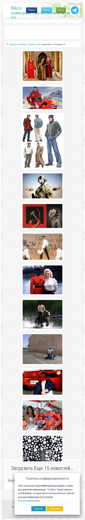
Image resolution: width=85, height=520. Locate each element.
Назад (12, 480)
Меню (47, 10)
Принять (38, 508)
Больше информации (29, 500)
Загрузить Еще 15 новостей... (42, 468)
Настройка (55, 508)
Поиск (31, 10)
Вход (61, 10)
